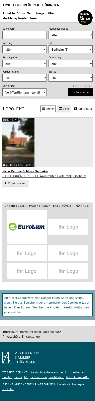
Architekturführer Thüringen (31, 5)
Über (51, 13)
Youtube (8, 389)
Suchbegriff (8, 28)
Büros (20, 13)
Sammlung (55, 57)
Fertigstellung (10, 71)
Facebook (64, 384)
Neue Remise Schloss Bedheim (25, 171)
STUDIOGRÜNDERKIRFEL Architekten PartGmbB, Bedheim (44, 176)
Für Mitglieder (12, 377)
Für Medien (56, 377)
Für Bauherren (75, 372)
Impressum (10, 331)
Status (52, 71)
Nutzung (7, 43)
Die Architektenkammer (46, 372)
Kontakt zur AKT (77, 377)
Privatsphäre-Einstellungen (69, 307)
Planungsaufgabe (58, 28)
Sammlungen (36, 13)
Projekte (8, 13)
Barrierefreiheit (30, 331)
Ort (50, 43)
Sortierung (8, 86)
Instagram (79, 384)
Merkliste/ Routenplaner (21, 18)
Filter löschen (82, 86)
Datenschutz (52, 331)
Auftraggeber (10, 57)
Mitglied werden (35, 377)
